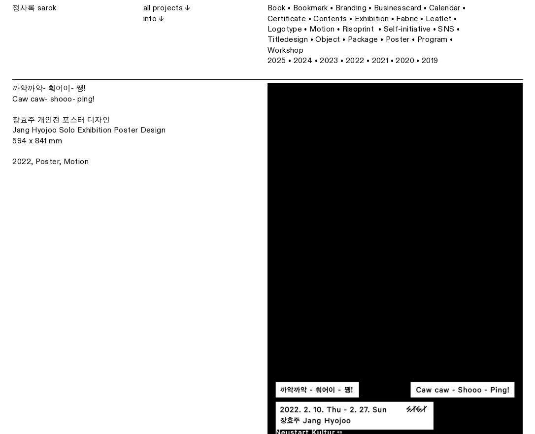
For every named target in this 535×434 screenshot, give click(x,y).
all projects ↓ (166, 8)
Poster (47, 162)
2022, (22, 162)
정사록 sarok (34, 8)
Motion (76, 162)
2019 (430, 61)
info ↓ (153, 19)
